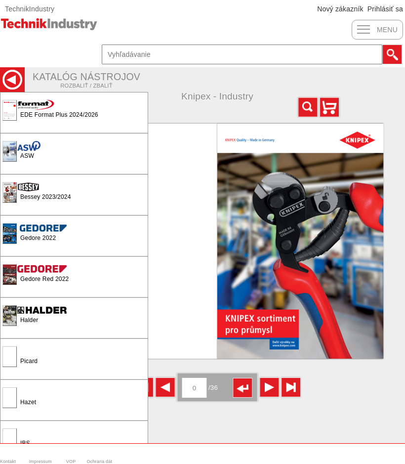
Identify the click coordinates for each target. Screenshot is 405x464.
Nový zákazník (340, 9)
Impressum (40, 461)
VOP (71, 461)
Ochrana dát (100, 461)
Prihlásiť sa (385, 9)
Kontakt (8, 461)
